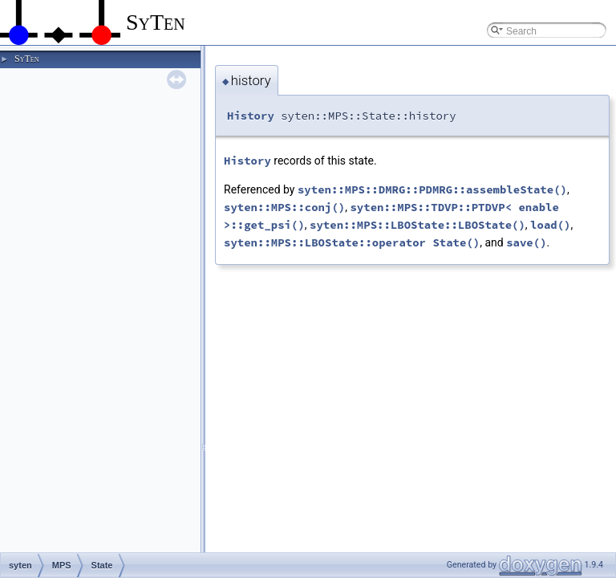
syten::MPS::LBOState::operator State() (352, 242)
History (250, 115)
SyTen (26, 58)
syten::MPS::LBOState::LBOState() (417, 225)
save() (526, 242)
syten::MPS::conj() (284, 207)
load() (550, 225)
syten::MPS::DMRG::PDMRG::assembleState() (432, 189)
